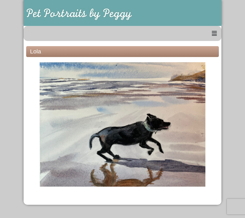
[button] (214, 33)
